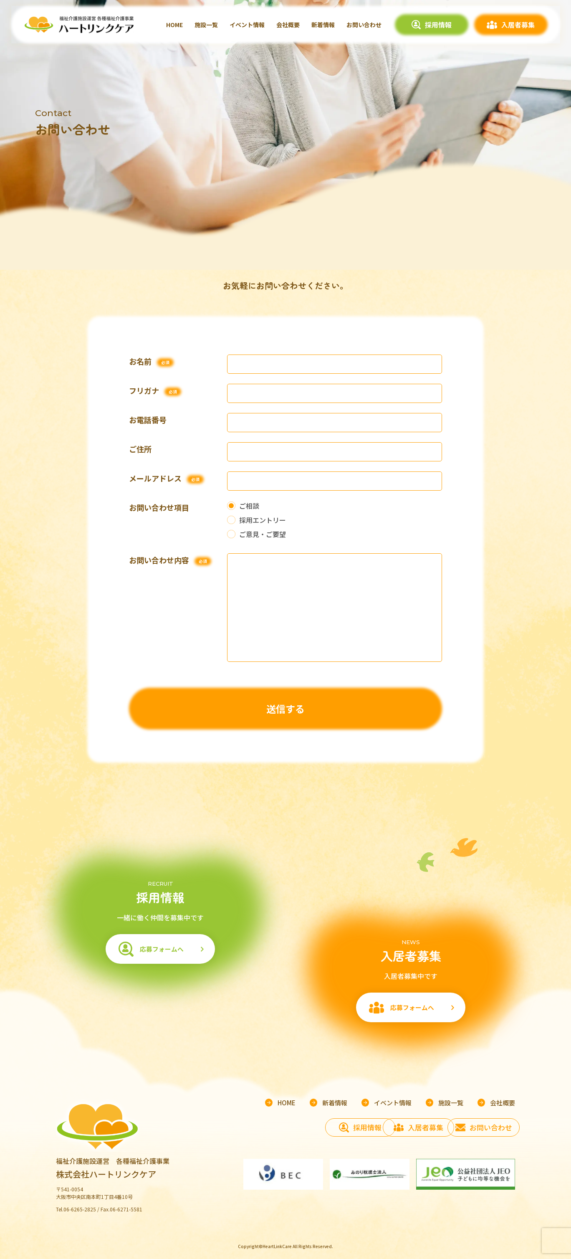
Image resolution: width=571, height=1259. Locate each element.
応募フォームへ (160, 950)
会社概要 (288, 24)
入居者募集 (518, 25)
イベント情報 (247, 24)
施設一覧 (206, 24)
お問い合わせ (364, 24)
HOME (174, 24)
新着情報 (323, 24)
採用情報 (438, 25)
